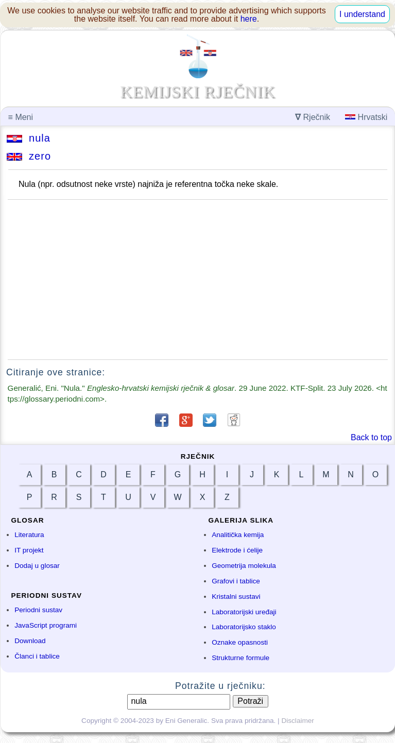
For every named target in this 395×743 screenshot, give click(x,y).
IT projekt (28, 550)
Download (29, 641)
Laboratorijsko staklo (244, 627)
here (249, 18)
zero (29, 156)
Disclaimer (297, 720)
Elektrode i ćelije (237, 550)
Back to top (371, 437)
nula (28, 138)
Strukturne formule (240, 658)
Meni (20, 117)
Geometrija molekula (244, 565)
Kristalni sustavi (236, 596)
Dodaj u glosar (37, 565)
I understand (362, 14)
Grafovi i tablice (236, 581)
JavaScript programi (45, 625)
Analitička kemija (238, 535)
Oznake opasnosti (240, 642)
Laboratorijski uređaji (244, 612)
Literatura (29, 535)
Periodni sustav (38, 610)
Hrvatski (366, 117)
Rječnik (312, 117)
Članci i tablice (37, 656)
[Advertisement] (198, 280)
